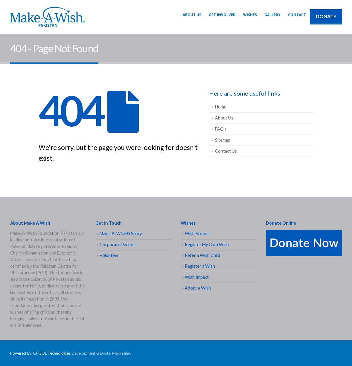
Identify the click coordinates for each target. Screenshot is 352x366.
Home (220, 106)
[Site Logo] (47, 17)
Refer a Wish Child (202, 255)
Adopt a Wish (198, 287)
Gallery (272, 14)
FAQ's (221, 128)
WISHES (250, 14)
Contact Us (226, 151)
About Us (192, 14)
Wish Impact (197, 277)
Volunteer (109, 255)
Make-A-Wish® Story (121, 233)
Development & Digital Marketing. (101, 353)
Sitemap (222, 140)
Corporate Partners (119, 244)
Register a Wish (200, 266)
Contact (297, 14)
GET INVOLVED (222, 14)
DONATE (326, 16)
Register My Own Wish (207, 244)
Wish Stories (197, 233)
